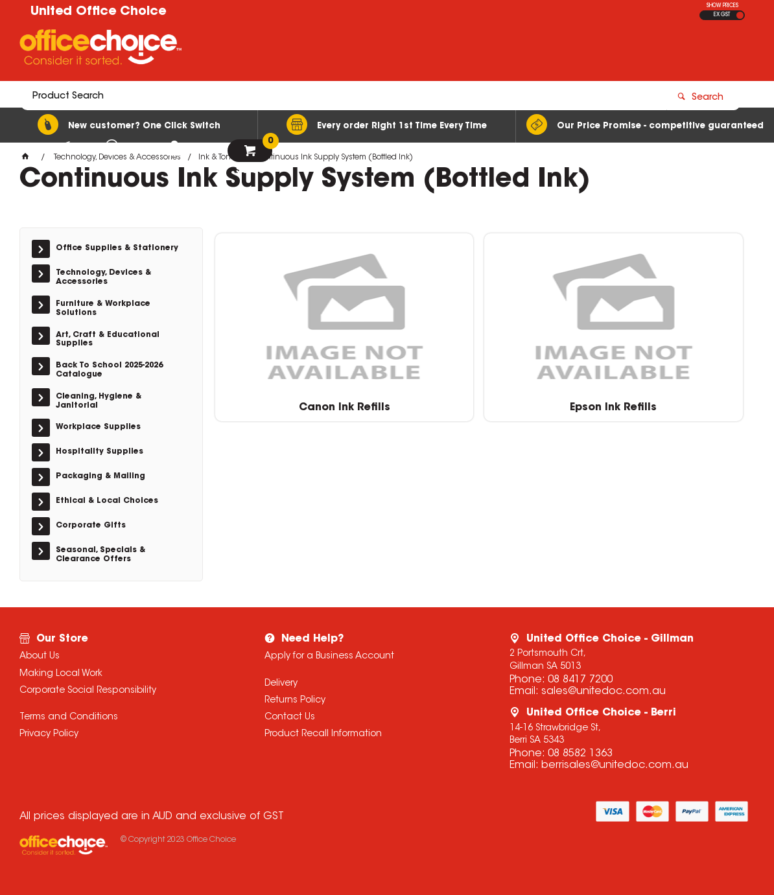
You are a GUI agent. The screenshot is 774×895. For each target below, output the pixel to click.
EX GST (722, 14)
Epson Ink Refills (482, 402)
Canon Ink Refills (300, 402)
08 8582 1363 (580, 754)
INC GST (740, 15)
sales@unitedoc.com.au (603, 691)
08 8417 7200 (580, 680)
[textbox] (311, 50)
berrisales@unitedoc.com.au (614, 765)
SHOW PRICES (722, 5)
